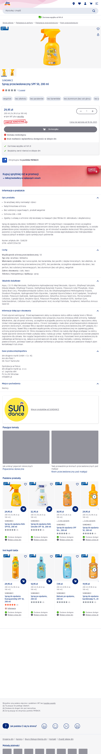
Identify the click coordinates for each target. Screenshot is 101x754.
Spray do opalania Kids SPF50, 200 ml (15, 525)
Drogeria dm (8, 739)
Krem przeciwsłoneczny (69, 23)
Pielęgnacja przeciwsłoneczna (46, 23)
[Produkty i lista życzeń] (79, 3)
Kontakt (52, 739)
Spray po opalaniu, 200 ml (39, 597)
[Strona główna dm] (7, 3)
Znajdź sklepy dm (65, 739)
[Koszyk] (91, 3)
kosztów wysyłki (50, 703)
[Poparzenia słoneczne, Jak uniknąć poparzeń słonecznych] (26, 452)
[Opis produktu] (50, 198)
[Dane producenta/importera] (50, 351)
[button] (96, 3)
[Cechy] (50, 250)
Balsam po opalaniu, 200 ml (66, 597)
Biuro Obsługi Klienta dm (36, 739)
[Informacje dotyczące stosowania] (50, 311)
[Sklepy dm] (73, 3)
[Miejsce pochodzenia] (50, 383)
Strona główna (8, 23)
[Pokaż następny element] (94, 497)
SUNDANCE (7, 80)
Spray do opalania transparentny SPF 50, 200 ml (14, 599)
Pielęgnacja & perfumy (24, 23)
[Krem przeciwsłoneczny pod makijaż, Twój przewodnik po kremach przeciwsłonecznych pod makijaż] (74, 452)
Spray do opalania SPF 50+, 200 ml (66, 529)
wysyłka (20, 117)
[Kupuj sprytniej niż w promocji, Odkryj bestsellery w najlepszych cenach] (50, 176)
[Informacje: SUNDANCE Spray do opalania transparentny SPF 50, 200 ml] (10, 608)
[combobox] (50, 11)
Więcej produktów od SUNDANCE (32, 410)
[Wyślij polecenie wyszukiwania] (93, 11)
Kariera (19, 739)
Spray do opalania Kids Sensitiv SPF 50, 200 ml (41, 525)
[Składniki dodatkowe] (50, 281)
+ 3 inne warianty (63, 521)
